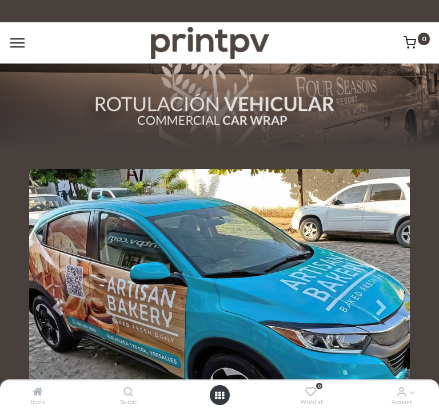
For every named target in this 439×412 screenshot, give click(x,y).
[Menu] (17, 43)
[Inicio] (38, 391)
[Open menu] (219, 395)
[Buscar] (128, 391)
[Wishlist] (310, 391)
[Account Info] (401, 391)
